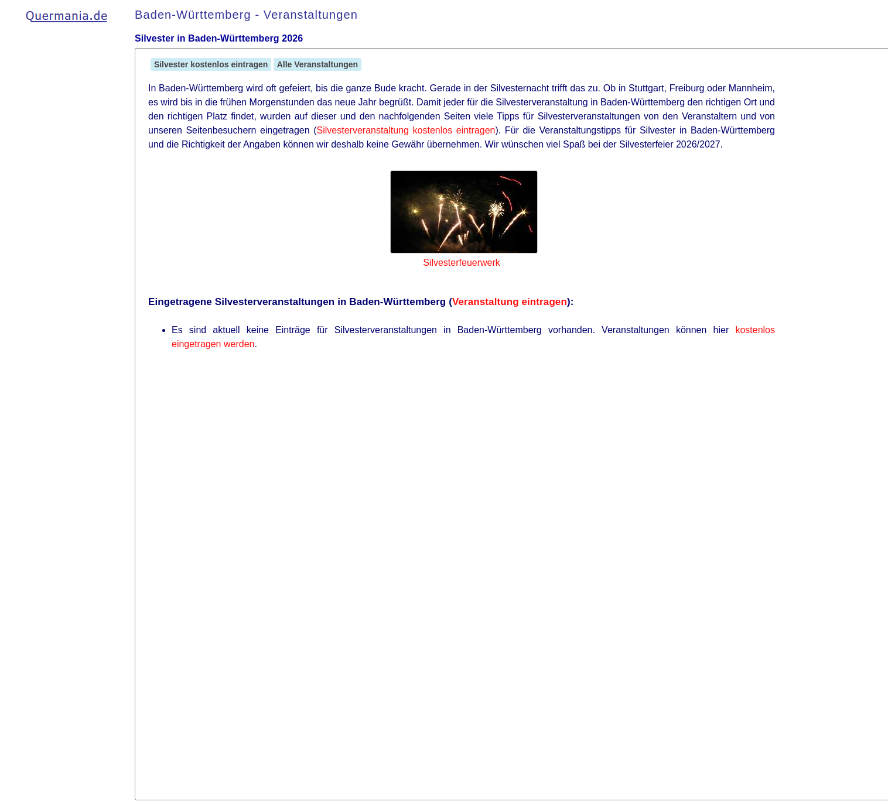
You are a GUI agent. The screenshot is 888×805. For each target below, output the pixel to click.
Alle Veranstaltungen (317, 64)
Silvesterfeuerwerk (461, 263)
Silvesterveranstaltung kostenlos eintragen (406, 130)
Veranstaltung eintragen (509, 301)
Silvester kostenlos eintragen (211, 64)
